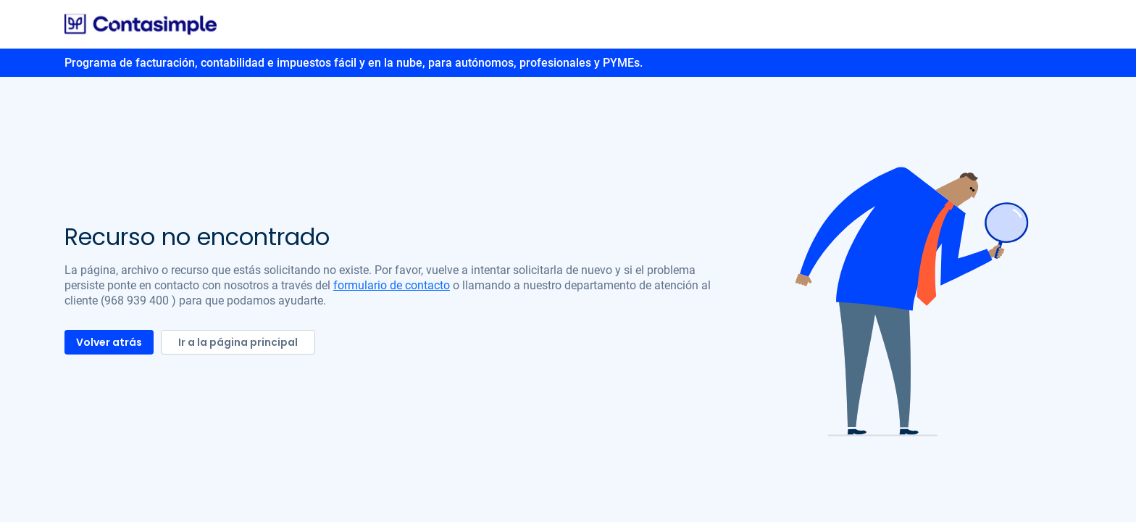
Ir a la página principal (238, 342)
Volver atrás (109, 342)
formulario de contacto (391, 285)
